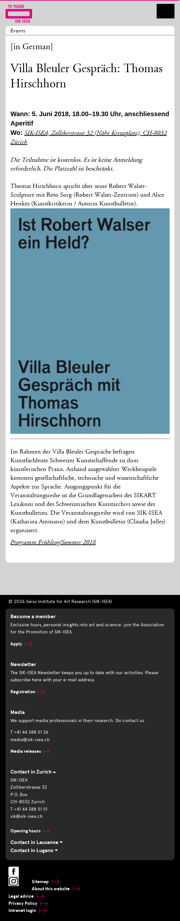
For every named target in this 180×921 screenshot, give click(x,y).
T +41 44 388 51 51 (28, 809)
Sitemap (45, 881)
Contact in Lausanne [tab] (36, 842)
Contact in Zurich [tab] (33, 772)
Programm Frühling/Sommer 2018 (53, 543)
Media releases (30, 751)
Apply (21, 644)
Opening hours (30, 831)
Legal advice (26, 896)
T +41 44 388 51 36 (29, 732)
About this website (56, 889)
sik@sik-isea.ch (26, 816)
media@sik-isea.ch (30, 739)
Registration (27, 692)
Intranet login (27, 910)
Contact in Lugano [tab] (34, 850)
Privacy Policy (28, 903)
